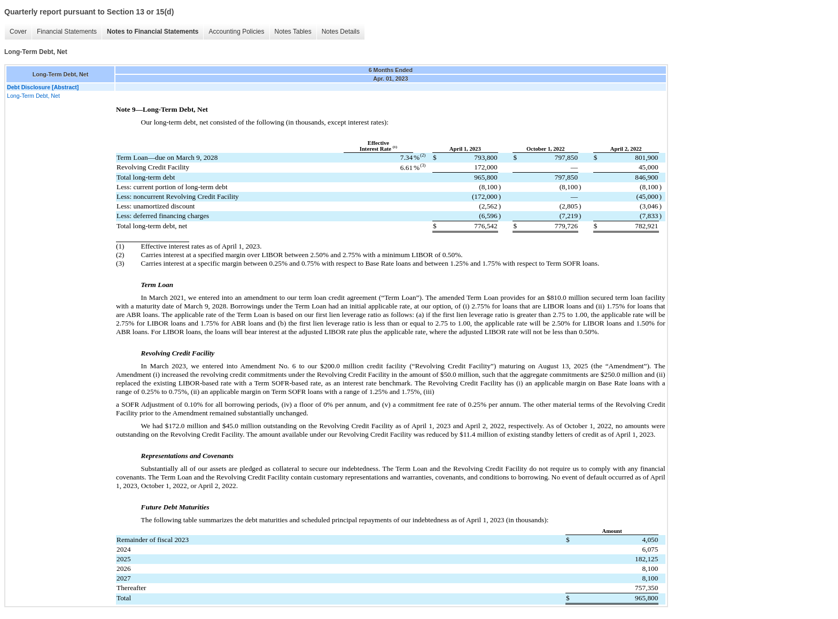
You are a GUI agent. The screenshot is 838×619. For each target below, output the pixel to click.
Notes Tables (293, 31)
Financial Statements (67, 31)
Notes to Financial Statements (152, 31)
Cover (18, 31)
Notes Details (341, 31)
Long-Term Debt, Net (33, 95)
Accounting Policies (236, 31)
